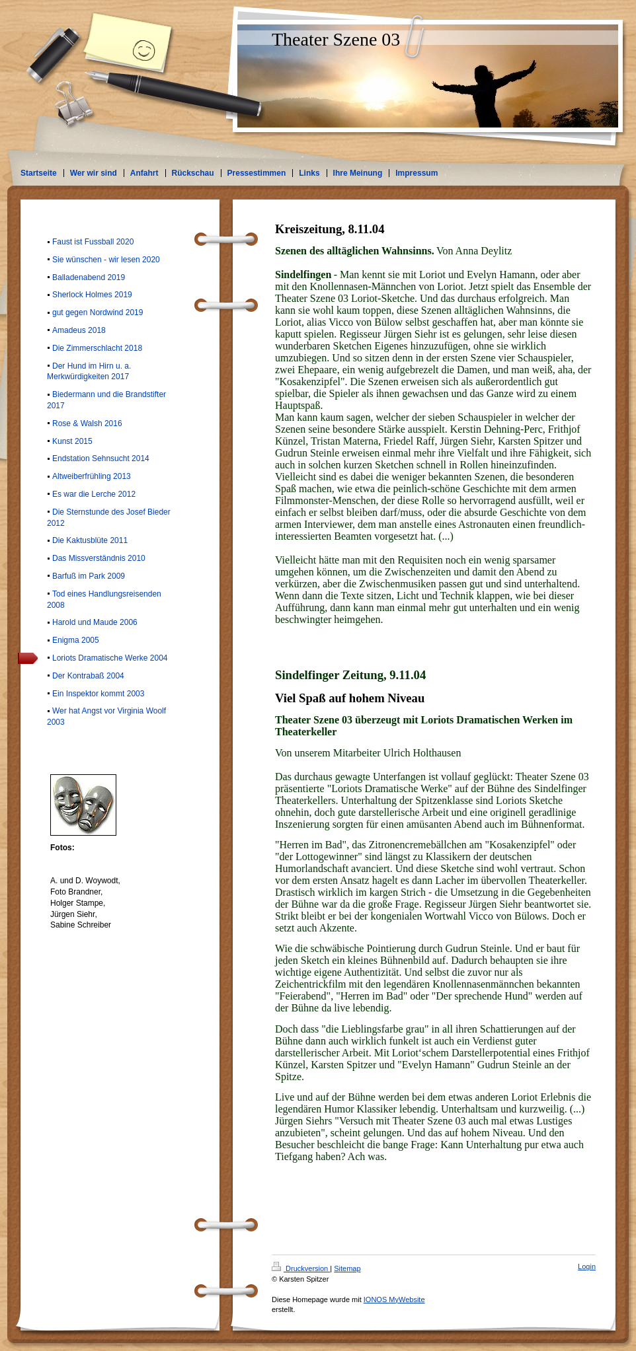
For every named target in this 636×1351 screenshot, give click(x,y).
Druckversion (301, 1268)
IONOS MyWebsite (394, 1299)
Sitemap (347, 1268)
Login (587, 1266)
